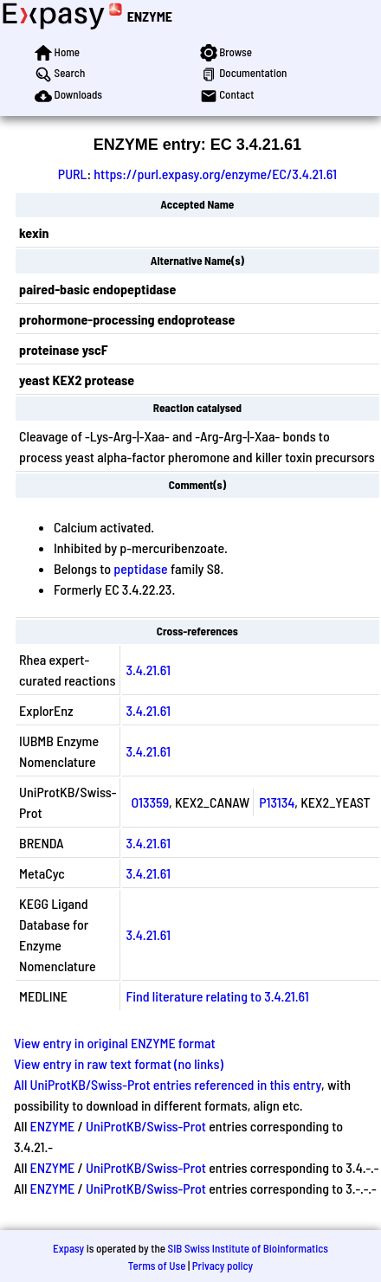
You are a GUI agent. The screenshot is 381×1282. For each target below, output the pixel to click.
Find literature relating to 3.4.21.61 (217, 996)
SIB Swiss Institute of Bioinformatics (248, 1248)
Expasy (68, 1248)
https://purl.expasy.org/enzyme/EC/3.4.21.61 (215, 173)
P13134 (276, 802)
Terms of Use (157, 1265)
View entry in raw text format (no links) (118, 1063)
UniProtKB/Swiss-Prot (146, 1126)
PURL (72, 173)
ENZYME (149, 16)
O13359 (150, 802)
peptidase (140, 568)
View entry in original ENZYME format (115, 1042)
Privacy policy (222, 1265)
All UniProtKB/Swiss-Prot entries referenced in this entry (167, 1084)
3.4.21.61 (148, 669)
